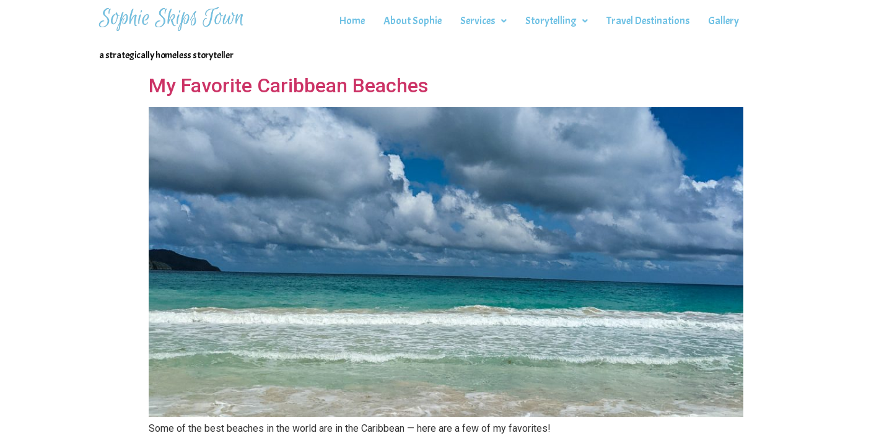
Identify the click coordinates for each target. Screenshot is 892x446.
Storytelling (556, 20)
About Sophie (412, 20)
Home (352, 20)
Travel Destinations (647, 20)
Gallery (723, 20)
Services (483, 20)
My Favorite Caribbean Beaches (288, 85)
